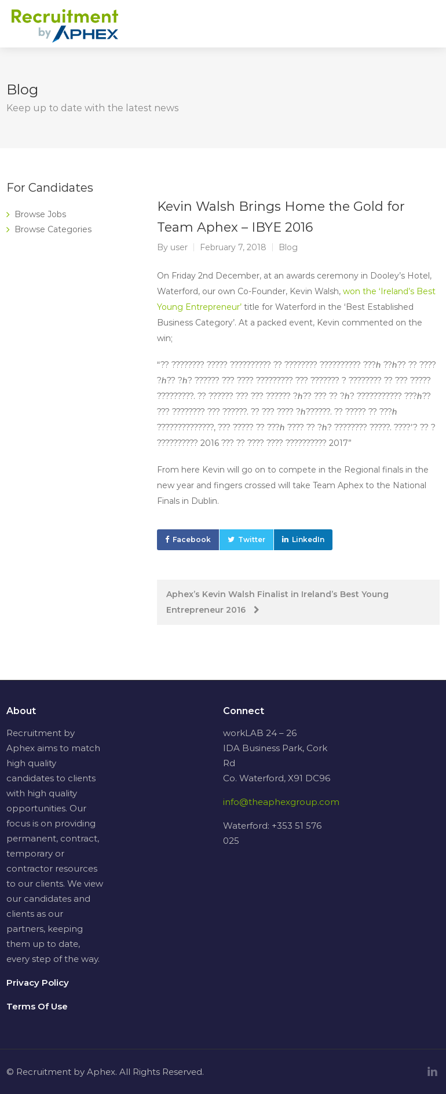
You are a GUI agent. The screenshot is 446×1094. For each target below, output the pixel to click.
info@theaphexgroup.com (281, 801)
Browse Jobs (40, 214)
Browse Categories (53, 229)
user (179, 247)
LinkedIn (308, 539)
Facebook (192, 539)
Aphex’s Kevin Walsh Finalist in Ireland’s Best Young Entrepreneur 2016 (277, 602)
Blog (288, 247)
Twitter (251, 539)
